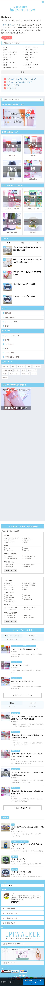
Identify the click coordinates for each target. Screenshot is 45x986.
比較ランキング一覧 (22, 808)
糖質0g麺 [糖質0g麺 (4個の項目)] (5, 377)
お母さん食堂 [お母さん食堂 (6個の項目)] (36, 366)
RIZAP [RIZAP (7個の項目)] (28, 366)
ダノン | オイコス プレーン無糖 (24, 296)
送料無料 (27, 566)
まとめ (7, 326)
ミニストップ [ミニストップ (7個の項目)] (25, 373)
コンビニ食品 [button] (15, 531)
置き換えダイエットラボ (11, 25)
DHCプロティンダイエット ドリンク (22, 681)
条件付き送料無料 (29, 564)
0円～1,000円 (10, 556)
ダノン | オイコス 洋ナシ (19, 859)
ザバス (22, 848)
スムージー (33, 635)
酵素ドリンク (12, 639)
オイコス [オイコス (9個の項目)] (16, 370)
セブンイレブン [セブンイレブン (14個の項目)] (32, 370)
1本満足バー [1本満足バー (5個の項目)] (6, 366)
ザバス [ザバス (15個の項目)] (23, 370)
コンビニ (33, 706)
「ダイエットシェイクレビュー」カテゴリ (22, 79)
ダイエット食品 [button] (6, 531)
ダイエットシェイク (12, 635)
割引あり (9, 564)
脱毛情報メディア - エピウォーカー (16, 943)
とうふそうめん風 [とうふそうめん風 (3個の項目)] (7, 370)
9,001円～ (27, 558)
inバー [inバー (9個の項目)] (13, 366)
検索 (22, 72)
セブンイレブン (11, 607)
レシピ (12, 706)
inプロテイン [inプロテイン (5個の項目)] (21, 366)
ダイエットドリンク (12, 336)
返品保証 (9, 566)
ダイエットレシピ (11, 322)
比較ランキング (10, 317)
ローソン (27, 609)
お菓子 (7, 348)
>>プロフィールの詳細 (17, 899)
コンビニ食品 (9, 353)
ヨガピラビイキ (11, 962)
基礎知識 (8, 313)
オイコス (23, 861)
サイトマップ (11, 88)
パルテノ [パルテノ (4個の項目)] (5, 373)
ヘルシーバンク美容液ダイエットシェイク (24, 649)
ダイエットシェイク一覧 (22, 695)
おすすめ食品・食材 (12, 357)
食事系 (7, 340)
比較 (12, 703)
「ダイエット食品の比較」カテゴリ (19, 82)
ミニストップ (10, 609)
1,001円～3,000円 (29, 556)
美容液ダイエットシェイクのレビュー (33, 982)
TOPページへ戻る (13, 85)
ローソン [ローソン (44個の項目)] (34, 373)
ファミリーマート (29, 607)
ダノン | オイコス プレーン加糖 (24, 284)
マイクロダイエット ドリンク (20, 665)
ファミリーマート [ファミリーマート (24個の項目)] (14, 373)
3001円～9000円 (11, 558)
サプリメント (9, 344)
